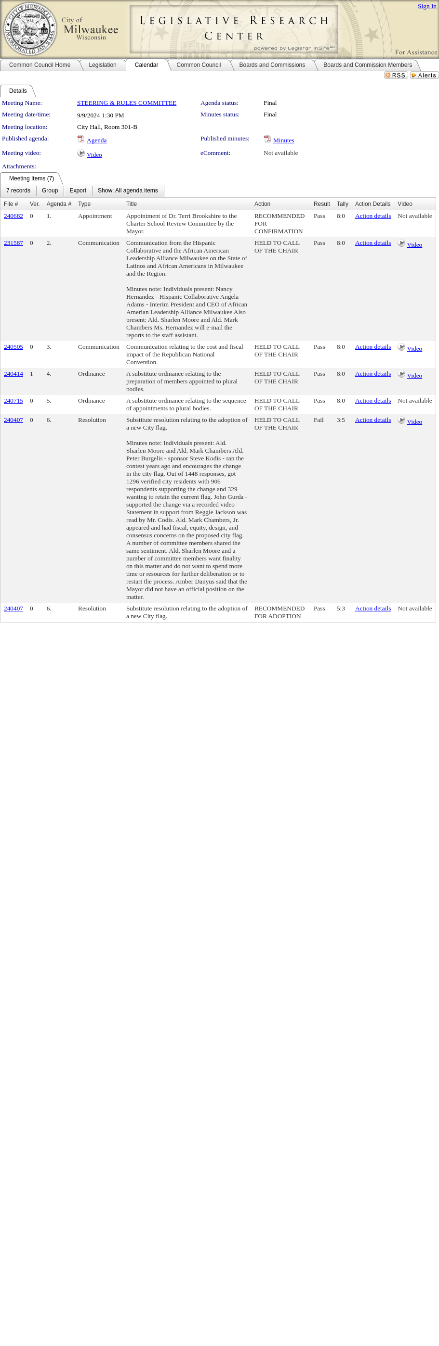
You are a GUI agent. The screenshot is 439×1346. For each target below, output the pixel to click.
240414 (13, 373)
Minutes (283, 140)
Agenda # (59, 204)
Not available (281, 152)
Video (94, 154)
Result (322, 204)
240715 (13, 400)
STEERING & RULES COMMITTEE (126, 102)
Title (131, 204)
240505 (13, 346)
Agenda (96, 140)
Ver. (35, 204)
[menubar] (82, 191)
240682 (13, 215)
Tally (342, 204)
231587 (13, 242)
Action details (373, 215)
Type (84, 204)
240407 (13, 419)
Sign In (427, 6)
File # (11, 204)
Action (262, 204)
